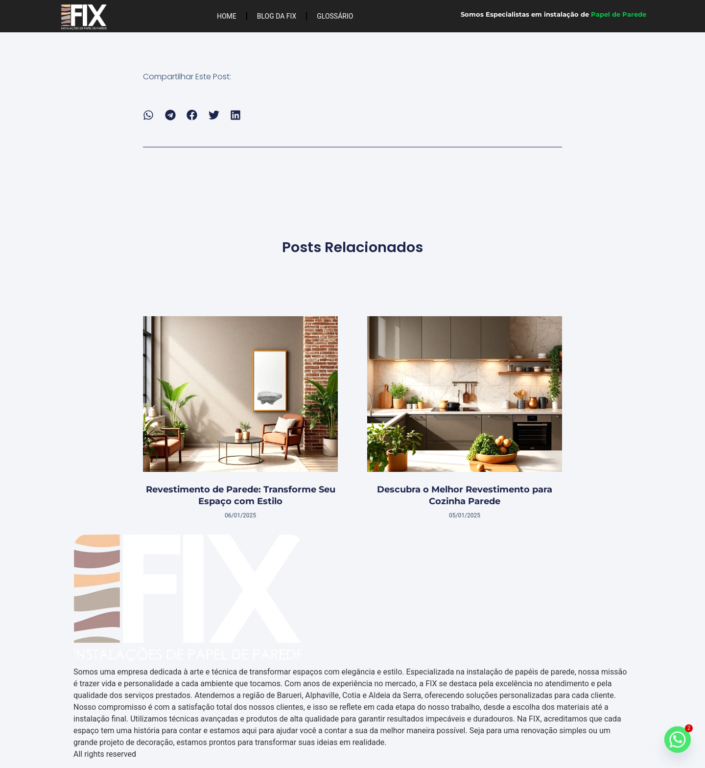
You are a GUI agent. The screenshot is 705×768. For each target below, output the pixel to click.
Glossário (335, 16)
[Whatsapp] (677, 742)
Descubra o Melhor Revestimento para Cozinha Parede (464, 495)
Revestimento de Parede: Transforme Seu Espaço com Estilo (240, 495)
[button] (148, 115)
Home (226, 16)
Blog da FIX (277, 16)
